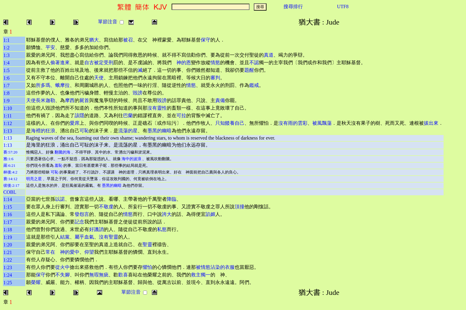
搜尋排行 (293, 6)
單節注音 (107, 21)
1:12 (7, 123)
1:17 (7, 222)
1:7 (6, 85)
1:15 (7, 206)
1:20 (7, 244)
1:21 (7, 252)
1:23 (7, 267)
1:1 (6, 40)
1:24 (7, 275)
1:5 (6, 70)
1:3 (6, 55)
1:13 (7, 131)
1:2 (6, 47)
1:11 (7, 115)
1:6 (6, 78)
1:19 (7, 237)
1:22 (7, 259)
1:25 (7, 282)
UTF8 (342, 6)
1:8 (6, 93)
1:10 (7, 108)
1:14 (7, 199)
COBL (9, 192)
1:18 (7, 229)
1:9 (6, 100)
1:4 (6, 62)
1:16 (7, 214)
